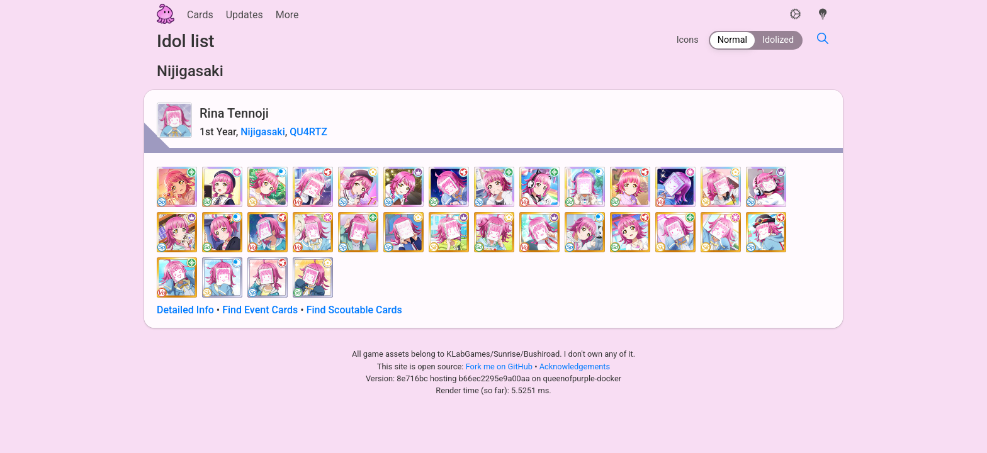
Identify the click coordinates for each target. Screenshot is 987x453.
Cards (200, 15)
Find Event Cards (260, 310)
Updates (244, 15)
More (287, 15)
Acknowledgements (574, 366)
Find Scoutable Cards (354, 310)
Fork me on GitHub (500, 366)
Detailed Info (185, 310)
